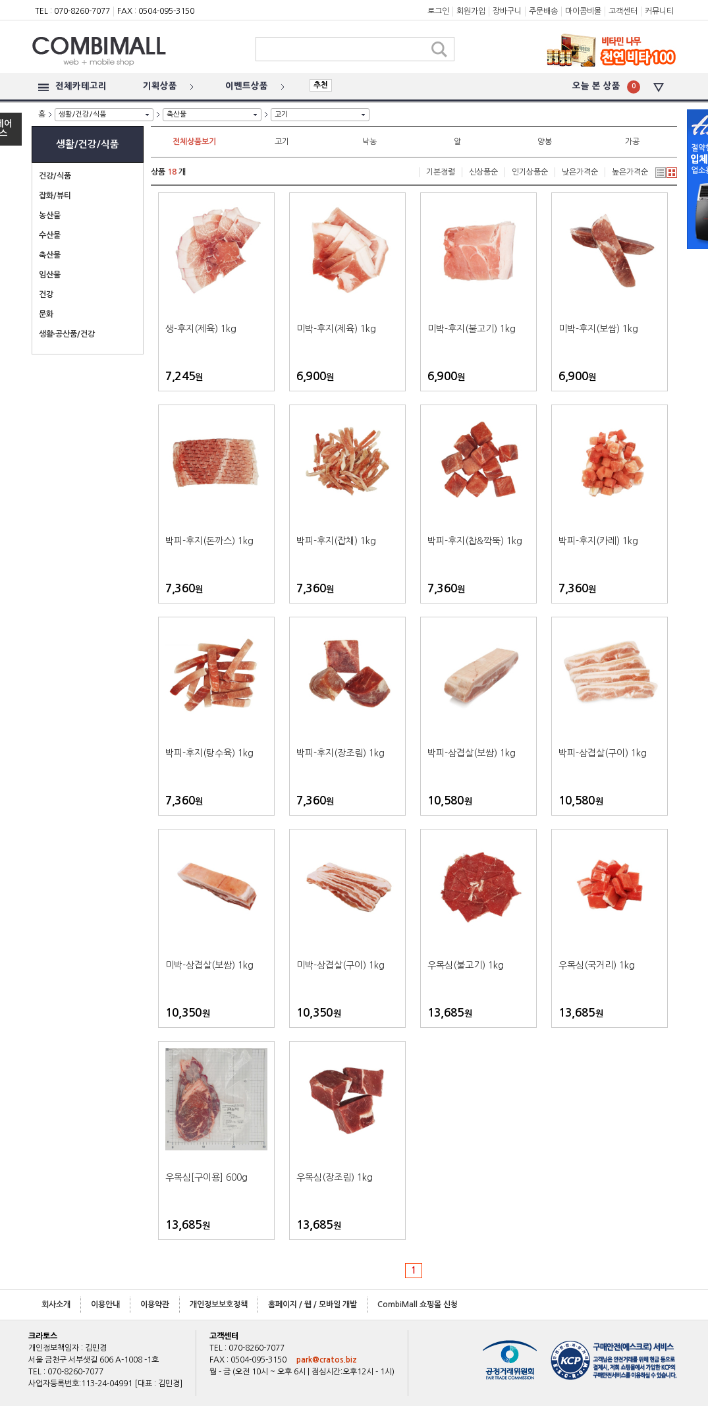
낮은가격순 (580, 172)
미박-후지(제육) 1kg (336, 328)
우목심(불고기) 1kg (465, 965)
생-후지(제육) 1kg (200, 328)
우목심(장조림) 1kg (334, 1177)
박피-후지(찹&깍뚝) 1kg (474, 541)
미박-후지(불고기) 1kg (471, 328)
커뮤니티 (659, 11)
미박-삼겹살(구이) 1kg (340, 965)
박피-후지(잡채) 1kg (336, 541)
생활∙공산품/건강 (67, 334)
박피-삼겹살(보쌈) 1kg (471, 753)
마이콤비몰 (583, 11)
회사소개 (55, 1304)
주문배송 (543, 11)
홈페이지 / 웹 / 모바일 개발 (312, 1304)
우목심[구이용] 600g (206, 1177)
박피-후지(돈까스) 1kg (209, 541)
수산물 (50, 235)
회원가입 (470, 11)
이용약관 (154, 1304)
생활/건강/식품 (82, 114)
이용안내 (105, 1304)
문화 (46, 314)
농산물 (50, 215)
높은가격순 (630, 172)
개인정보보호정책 (219, 1304)
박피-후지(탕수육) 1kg (209, 753)
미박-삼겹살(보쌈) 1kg (209, 965)
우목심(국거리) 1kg (596, 965)
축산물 (176, 114)
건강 (46, 294)
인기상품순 (530, 172)
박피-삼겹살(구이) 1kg (602, 753)
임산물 (50, 275)
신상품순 (483, 172)
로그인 (438, 11)
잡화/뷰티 (55, 196)
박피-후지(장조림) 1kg (340, 753)
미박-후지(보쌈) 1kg (598, 328)
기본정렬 (440, 172)
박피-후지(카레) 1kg (598, 541)
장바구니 (507, 11)
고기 (281, 114)
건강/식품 (55, 176)
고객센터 (623, 11)
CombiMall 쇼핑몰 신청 (417, 1304)
